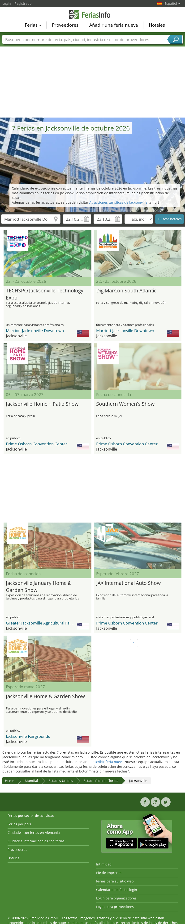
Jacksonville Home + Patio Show (42, 404)
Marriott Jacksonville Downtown (35, 330)
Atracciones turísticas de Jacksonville (118, 202)
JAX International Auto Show (128, 583)
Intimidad (104, 864)
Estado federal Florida (101, 780)
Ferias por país (19, 824)
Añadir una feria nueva (113, 26)
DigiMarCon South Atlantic (126, 290)
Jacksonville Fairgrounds (28, 736)
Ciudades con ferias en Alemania (34, 832)
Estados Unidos (61, 780)
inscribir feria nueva (107, 761)
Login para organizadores (116, 898)
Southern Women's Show (125, 404)
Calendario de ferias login (116, 889)
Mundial (31, 780)
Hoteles (157, 26)
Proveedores (65, 26)
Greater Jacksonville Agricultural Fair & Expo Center (52, 623)
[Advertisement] (92, 82)
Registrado (22, 3)
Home (9, 780)
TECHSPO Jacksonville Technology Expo (44, 293)
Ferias (33, 26)
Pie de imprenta (108, 872)
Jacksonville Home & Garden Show (45, 696)
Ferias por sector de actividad (31, 815)
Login (6, 3)
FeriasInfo (92, 15)
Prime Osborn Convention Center (36, 444)
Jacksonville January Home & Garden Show (38, 586)
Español (172, 3)
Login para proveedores (115, 906)
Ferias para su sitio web (115, 881)
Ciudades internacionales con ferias (36, 841)
